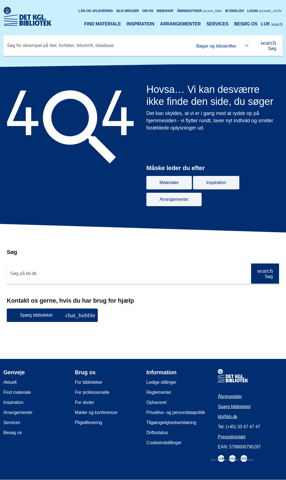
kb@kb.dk (227, 416)
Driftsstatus (157, 432)
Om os (147, 11)
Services (217, 24)
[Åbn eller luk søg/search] (272, 25)
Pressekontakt (232, 436)
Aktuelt (10, 382)
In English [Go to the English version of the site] (234, 11)
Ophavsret (156, 402)
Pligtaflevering (88, 422)
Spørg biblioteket (234, 406)
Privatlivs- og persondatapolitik (175, 412)
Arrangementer (180, 24)
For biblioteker (88, 382)
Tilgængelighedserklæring (171, 422)
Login (264, 11)
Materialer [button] (169, 182)
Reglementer (158, 392)
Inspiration (140, 24)
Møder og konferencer (96, 412)
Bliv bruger (127, 11)
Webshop (165, 11)
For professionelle (92, 392)
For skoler (84, 402)
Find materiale (102, 24)
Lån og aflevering (95, 11)
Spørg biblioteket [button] (57, 315)
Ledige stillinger (161, 382)
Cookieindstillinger (164, 442)
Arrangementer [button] (174, 199)
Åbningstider (199, 11)
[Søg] (268, 46)
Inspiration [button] (216, 182)
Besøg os (246, 24)
